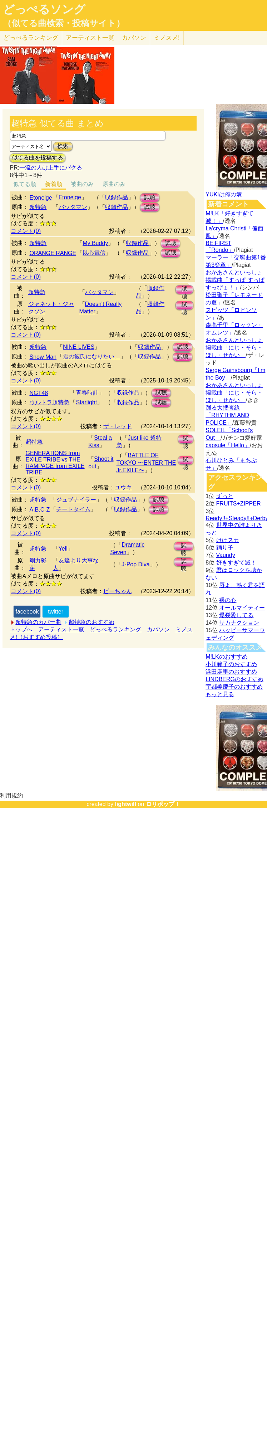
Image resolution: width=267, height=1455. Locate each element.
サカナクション (239, 623)
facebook (27, 612)
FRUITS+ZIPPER (238, 504)
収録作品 (116, 197)
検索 (63, 146)
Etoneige (40, 198)
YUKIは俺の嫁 (224, 194)
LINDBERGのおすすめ (234, 679)
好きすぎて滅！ (236, 563)
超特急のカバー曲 (38, 622)
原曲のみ (114, 184)
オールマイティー (242, 608)
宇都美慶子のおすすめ (234, 687)
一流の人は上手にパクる (50, 168)
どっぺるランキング (115, 629)
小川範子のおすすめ (231, 664)
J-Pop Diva (135, 564)
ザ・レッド (117, 426)
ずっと (224, 496)
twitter (55, 612)
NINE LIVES (78, 347)
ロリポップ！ (163, 804)
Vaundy (225, 555)
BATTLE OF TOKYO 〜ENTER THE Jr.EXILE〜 (146, 462)
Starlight (86, 402)
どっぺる (31, 37)
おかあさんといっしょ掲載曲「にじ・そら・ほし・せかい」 (234, 347)
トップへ (21, 629)
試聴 (149, 197)
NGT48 (38, 393)
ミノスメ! (167, 37)
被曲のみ (82, 184)
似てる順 (24, 184)
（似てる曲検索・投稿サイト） (64, 23)
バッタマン (73, 207)
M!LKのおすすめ (226, 657)
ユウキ (123, 487)
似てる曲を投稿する (37, 158)
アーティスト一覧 (61, 629)
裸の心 (227, 600)
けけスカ (227, 540)
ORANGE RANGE (52, 253)
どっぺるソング (44, 9)
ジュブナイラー (76, 500)
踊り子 (224, 548)
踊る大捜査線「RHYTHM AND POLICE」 (227, 415)
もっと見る (220, 694)
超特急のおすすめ (91, 622)
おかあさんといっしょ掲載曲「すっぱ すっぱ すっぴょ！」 (235, 279)
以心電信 (94, 253)
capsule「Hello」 (228, 445)
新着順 (53, 184)
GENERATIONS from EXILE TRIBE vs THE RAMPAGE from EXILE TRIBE (55, 462)
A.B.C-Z (39, 510)
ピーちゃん (117, 591)
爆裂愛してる (236, 615)
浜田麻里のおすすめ (231, 672)
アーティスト (90, 37)
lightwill (125, 804)
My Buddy (95, 243)
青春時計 (87, 393)
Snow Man (42, 357)
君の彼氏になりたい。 (91, 356)
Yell (63, 549)
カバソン (134, 37)
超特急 (37, 207)
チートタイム (73, 509)
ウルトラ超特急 (49, 402)
